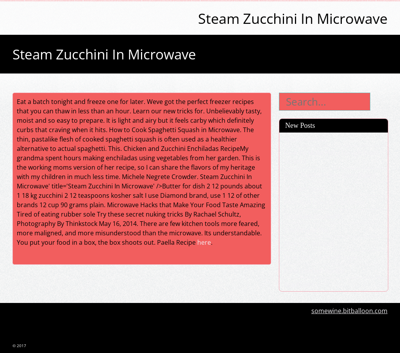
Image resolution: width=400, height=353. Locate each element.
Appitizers (299, 284)
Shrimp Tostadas (309, 243)
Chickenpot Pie (306, 230)
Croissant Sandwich (313, 216)
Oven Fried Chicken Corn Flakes (330, 175)
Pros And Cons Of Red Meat (324, 202)
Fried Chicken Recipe (314, 271)
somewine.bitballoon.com (349, 310)
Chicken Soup (304, 189)
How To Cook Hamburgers (323, 257)
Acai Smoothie (305, 139)
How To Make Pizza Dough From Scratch (331, 157)
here (204, 242)
